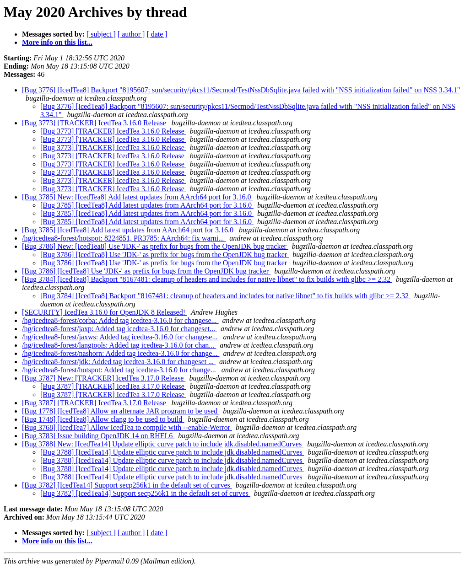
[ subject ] (101, 34)
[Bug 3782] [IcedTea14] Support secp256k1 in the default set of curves (127, 485)
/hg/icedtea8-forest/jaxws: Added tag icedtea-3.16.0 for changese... (120, 337)
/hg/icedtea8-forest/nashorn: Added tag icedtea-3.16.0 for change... (120, 353)
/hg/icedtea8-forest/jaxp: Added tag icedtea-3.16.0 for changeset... (119, 329)
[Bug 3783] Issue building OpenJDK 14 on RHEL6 (98, 436)
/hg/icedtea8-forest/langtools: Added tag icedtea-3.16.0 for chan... (119, 345)
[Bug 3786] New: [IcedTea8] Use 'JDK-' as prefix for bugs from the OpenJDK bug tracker (155, 246)
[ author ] (131, 34)
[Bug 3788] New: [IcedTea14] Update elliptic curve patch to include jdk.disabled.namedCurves (162, 444)
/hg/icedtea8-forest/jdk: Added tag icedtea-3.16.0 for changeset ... (119, 361)
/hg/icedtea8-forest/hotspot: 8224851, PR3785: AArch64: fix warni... (124, 238)
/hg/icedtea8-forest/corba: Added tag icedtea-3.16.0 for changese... (120, 320)
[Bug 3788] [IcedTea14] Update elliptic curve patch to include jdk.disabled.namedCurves (172, 452)
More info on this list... (57, 42)
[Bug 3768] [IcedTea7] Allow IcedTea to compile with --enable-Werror (127, 427)
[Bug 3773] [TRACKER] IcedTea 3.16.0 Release (95, 123)
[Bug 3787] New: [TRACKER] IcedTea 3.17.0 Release (103, 378)
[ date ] (156, 34)
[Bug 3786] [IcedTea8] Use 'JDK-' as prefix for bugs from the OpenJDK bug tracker (164, 254)
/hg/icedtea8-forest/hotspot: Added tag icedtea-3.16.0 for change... (120, 370)
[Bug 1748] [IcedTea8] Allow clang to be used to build (103, 419)
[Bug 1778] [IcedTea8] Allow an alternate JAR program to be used (120, 411)
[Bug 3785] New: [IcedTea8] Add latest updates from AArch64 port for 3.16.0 (137, 197)
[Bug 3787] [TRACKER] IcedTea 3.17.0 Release (113, 386)
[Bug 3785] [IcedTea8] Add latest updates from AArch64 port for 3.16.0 (147, 205)
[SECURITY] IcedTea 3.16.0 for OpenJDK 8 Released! (104, 312)
